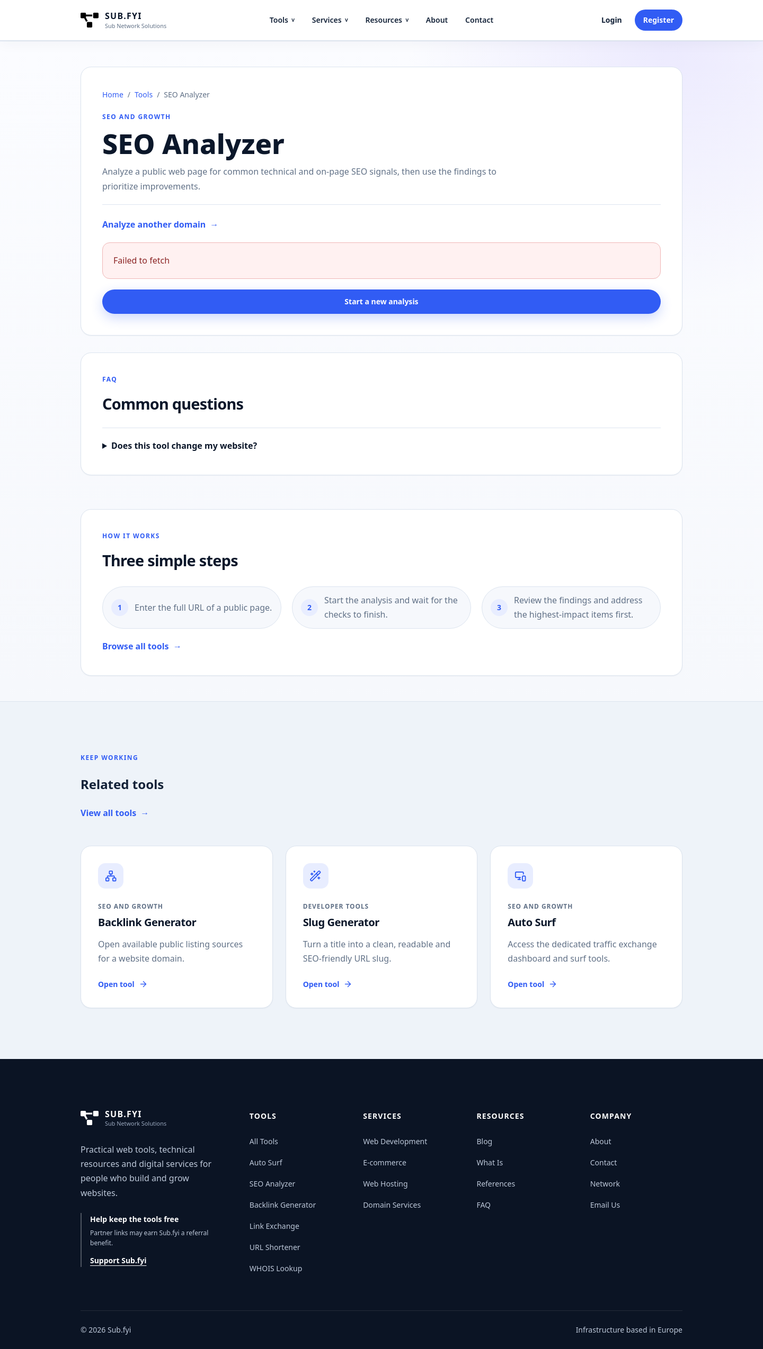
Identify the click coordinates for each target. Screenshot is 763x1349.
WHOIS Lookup (276, 1268)
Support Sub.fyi (118, 1260)
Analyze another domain (160, 225)
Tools (282, 20)
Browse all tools (142, 646)
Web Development (395, 1141)
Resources (387, 20)
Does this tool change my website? (184, 445)
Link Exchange (274, 1226)
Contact (479, 20)
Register (658, 20)
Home (112, 94)
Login (611, 20)
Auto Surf (266, 1162)
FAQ (483, 1205)
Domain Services (392, 1205)
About (437, 20)
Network (605, 1184)
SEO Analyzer (273, 1184)
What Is (489, 1162)
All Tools (264, 1141)
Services (330, 20)
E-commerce (384, 1162)
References (495, 1184)
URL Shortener (275, 1247)
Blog (484, 1141)
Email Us (605, 1205)
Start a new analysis (381, 301)
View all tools (115, 813)
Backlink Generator (283, 1205)
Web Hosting (385, 1184)
